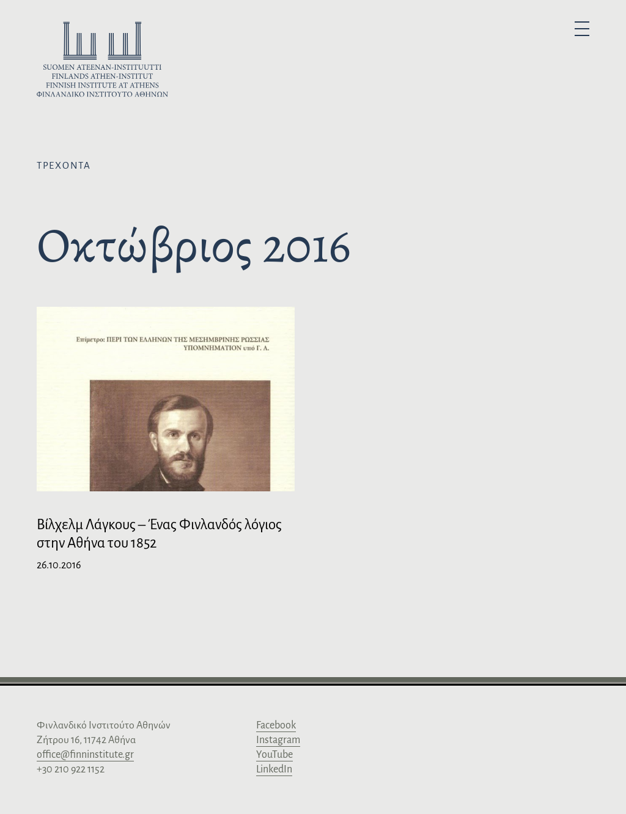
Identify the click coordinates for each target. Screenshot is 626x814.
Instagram (278, 740)
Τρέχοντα (64, 165)
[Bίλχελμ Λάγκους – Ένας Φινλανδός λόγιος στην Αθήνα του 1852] (166, 437)
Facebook (276, 725)
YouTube (274, 754)
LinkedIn (274, 769)
